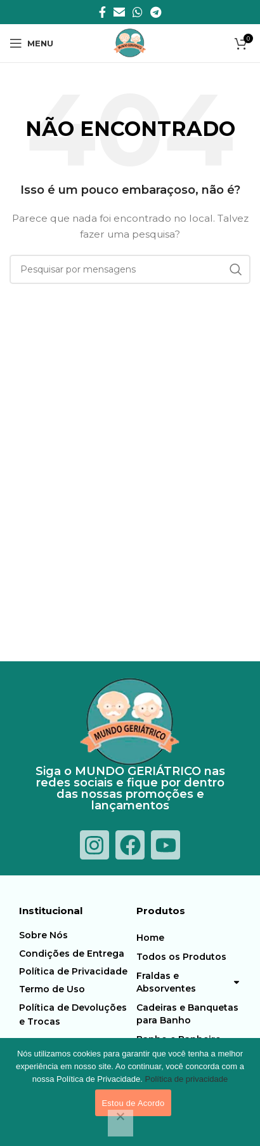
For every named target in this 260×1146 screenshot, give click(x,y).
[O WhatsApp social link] (137, 12)
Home (150, 937)
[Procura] (130, 269)
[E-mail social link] (119, 12)
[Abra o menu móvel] (31, 43)
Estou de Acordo (132, 1103)
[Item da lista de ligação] (74, 935)
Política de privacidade (186, 1079)
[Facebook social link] (102, 12)
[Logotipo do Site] (130, 42)
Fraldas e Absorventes (188, 982)
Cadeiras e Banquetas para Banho (187, 1014)
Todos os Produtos (181, 956)
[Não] (120, 1123)
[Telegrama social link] (155, 12)
